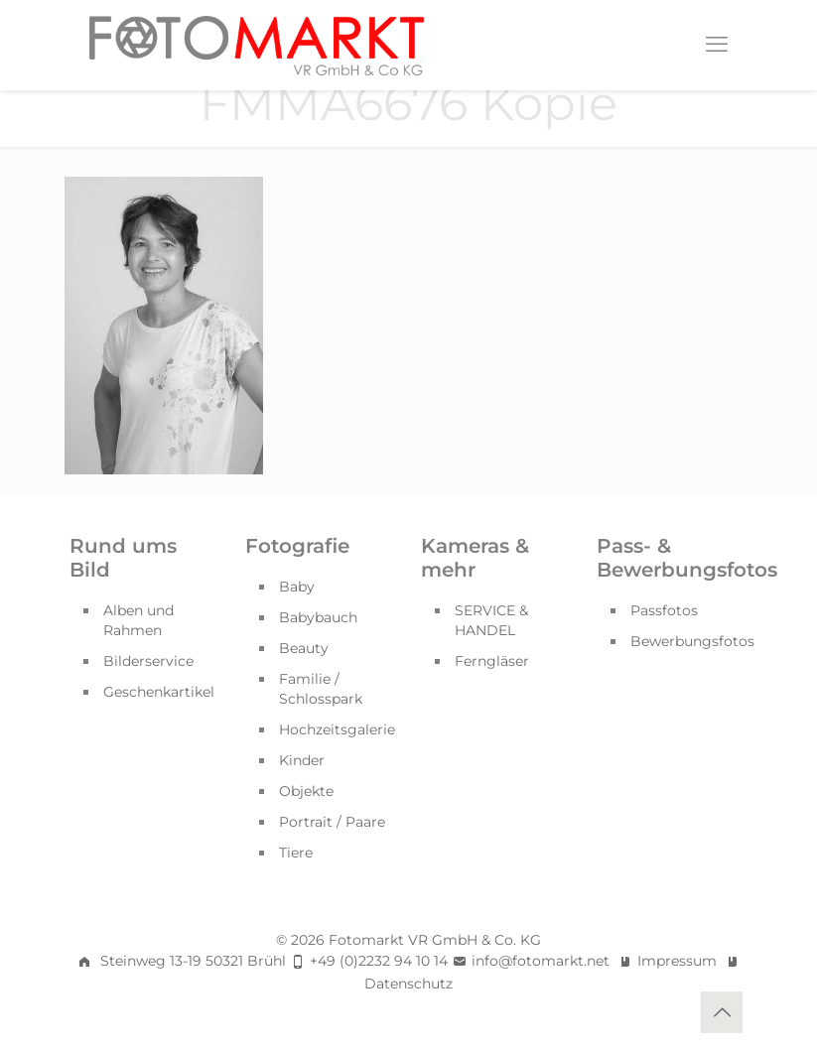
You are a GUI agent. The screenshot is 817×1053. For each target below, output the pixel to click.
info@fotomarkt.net (541, 961)
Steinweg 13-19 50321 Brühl (193, 961)
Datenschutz (408, 983)
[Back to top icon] (722, 1012)
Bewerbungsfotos (689, 641)
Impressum (677, 961)
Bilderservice (148, 661)
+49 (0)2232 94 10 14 (379, 961)
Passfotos (664, 610)
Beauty (304, 648)
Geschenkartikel (158, 692)
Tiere (296, 852)
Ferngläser (492, 661)
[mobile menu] (717, 45)
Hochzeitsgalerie (337, 729)
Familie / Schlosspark (320, 689)
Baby (297, 586)
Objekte (306, 791)
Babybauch (318, 617)
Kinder (302, 760)
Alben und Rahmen (138, 620)
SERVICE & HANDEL (491, 620)
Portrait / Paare (332, 822)
